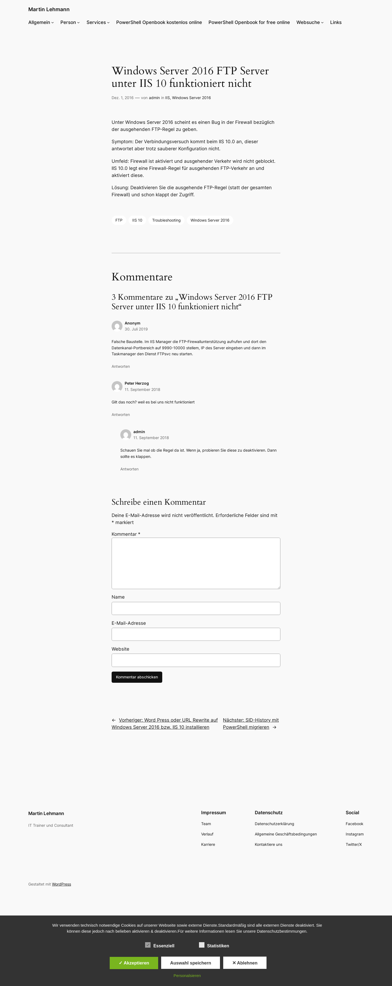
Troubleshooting (166, 220)
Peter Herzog (137, 383)
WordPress (61, 884)
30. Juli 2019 (136, 329)
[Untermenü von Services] (108, 22)
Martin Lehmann (49, 9)
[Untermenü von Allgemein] (52, 22)
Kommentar (126, 534)
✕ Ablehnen (245, 962)
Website (120, 649)
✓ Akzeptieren (134, 962)
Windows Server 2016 (191, 97)
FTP (118, 220)
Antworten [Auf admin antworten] (129, 469)
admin (154, 97)
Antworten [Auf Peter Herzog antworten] (121, 414)
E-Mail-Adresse (129, 623)
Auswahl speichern (190, 962)
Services (96, 22)
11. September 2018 (142, 389)
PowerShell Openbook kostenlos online (159, 22)
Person (68, 22)
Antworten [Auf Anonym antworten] (121, 366)
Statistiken (214, 945)
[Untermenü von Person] (78, 22)
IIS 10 (137, 220)
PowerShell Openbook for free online (249, 22)
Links (336, 22)
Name (118, 597)
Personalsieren (187, 975)
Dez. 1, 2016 (123, 97)
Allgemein (39, 22)
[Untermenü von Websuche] (322, 22)
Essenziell (159, 945)
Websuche (308, 22)
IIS (167, 97)
